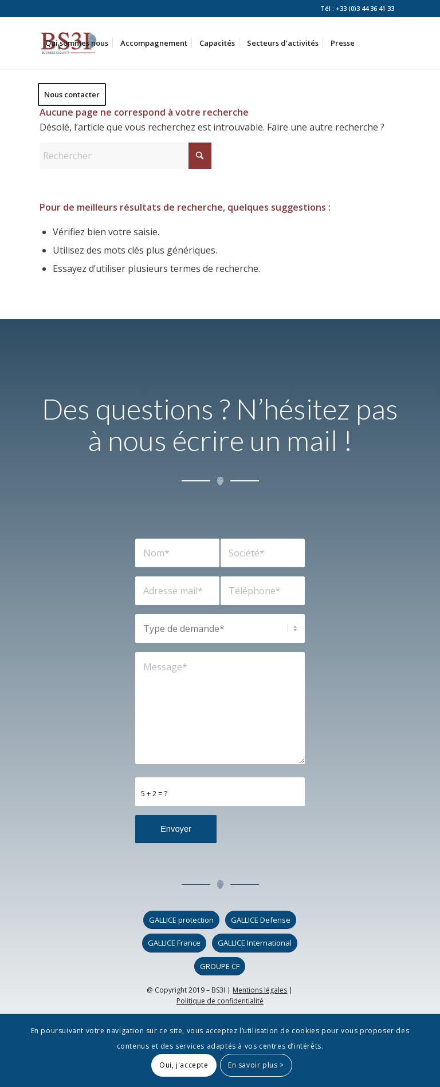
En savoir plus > (256, 1065)
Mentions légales (260, 990)
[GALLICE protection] (181, 920)
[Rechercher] (125, 156)
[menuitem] (77, 43)
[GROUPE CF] (219, 966)
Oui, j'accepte (183, 1065)
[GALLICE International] (254, 943)
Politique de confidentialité (220, 1001)
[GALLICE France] (174, 943)
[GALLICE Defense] (260, 920)
